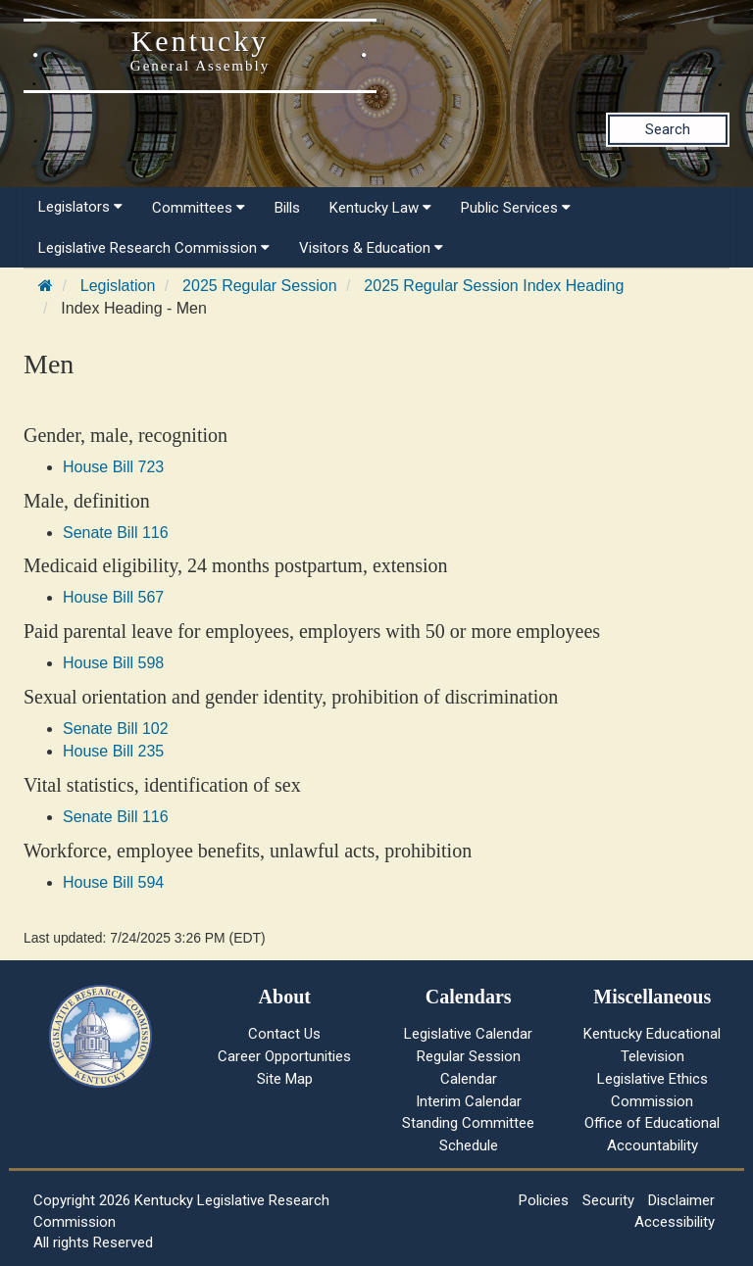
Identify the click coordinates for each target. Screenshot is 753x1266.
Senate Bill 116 (116, 532)
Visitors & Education (371, 248)
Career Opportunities (284, 1056)
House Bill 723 (113, 467)
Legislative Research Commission (154, 248)
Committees (198, 208)
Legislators (80, 207)
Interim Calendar (469, 1101)
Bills (287, 208)
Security (608, 1200)
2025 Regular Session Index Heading (494, 285)
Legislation (118, 285)
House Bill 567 (113, 597)
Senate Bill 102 (116, 728)
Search (667, 129)
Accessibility (674, 1222)
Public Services (516, 208)
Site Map (285, 1079)
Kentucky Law (380, 208)
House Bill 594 (113, 882)
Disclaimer (681, 1200)
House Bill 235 (113, 751)
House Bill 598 (113, 663)
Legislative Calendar (468, 1034)
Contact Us (284, 1034)
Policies (544, 1200)
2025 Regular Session (259, 285)
